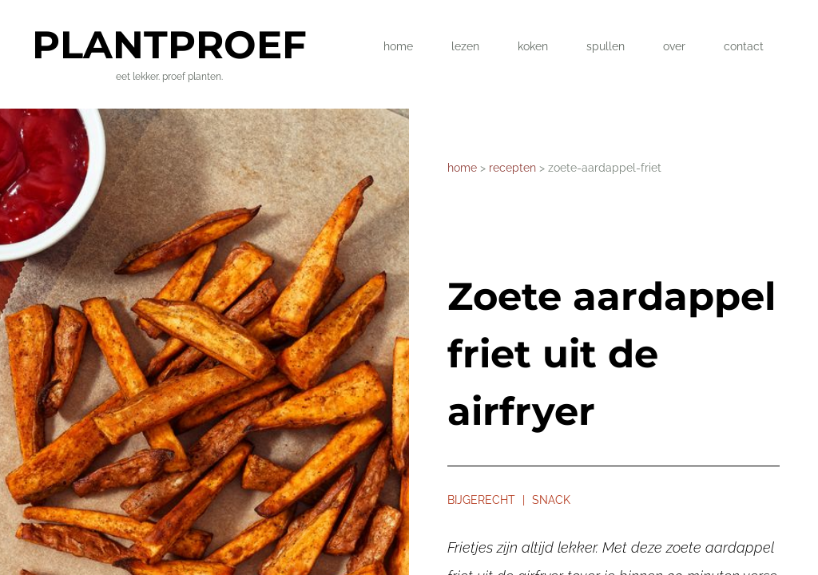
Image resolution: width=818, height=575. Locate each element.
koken (533, 46)
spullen (605, 46)
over (674, 46)
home (398, 46)
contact (744, 46)
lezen (465, 46)
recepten (514, 167)
